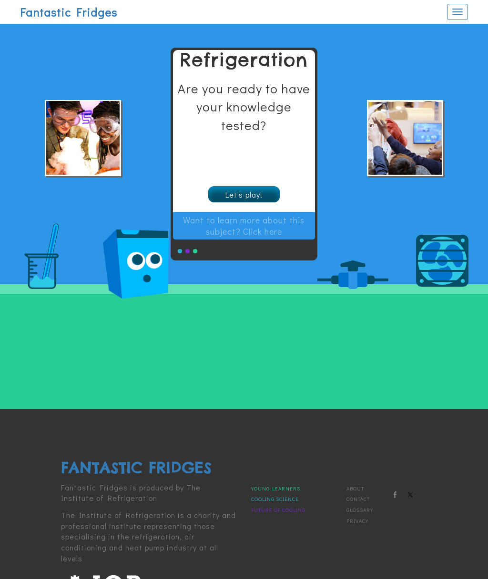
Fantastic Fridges (68, 12)
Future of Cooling (278, 509)
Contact (358, 498)
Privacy (357, 520)
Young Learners (275, 487)
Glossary (359, 509)
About (355, 487)
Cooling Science (275, 498)
